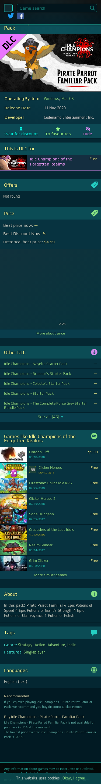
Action (40, 645)
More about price (50, 333)
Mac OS (67, 99)
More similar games (50, 575)
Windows (51, 99)
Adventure (56, 645)
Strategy (25, 645)
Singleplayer (34, 652)
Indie (71, 645)
